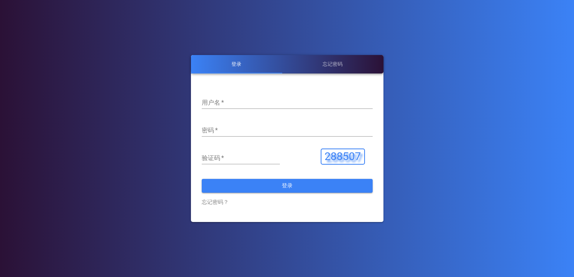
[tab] (236, 64)
